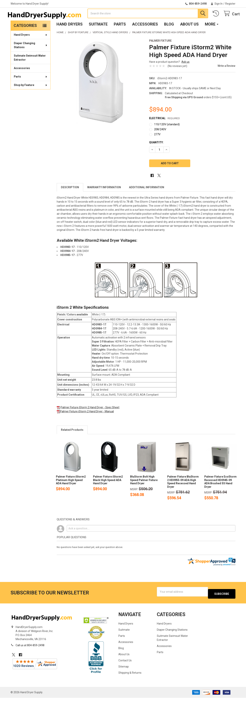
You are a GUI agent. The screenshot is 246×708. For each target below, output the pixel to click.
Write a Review (226, 78)
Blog (169, 36)
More (212, 36)
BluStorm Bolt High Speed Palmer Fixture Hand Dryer (144, 492)
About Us (189, 36)
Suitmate (98, 36)
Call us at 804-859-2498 (30, 655)
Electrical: (164, 130)
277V (157, 146)
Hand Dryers (70, 36)
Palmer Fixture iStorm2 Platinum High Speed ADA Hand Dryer (71, 492)
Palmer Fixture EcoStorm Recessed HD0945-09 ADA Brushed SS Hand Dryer (220, 494)
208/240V (160, 141)
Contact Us (125, 670)
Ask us (185, 74)
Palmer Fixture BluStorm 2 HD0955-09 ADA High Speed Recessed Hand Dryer (183, 494)
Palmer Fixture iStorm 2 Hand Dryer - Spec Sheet (90, 419)
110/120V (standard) (167, 136)
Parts (120, 36)
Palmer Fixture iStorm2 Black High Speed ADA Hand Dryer (108, 492)
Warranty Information (104, 199)
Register (230, 3)
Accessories (145, 36)
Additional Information (146, 199)
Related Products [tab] (72, 442)
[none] (100, 94)
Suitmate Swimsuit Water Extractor (30, 69)
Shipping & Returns (129, 682)
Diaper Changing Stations (31, 57)
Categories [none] (25, 37)
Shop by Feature (30, 97)
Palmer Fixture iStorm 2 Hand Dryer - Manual (87, 423)
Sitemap (123, 676)
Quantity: (156, 154)
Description (70, 199)
